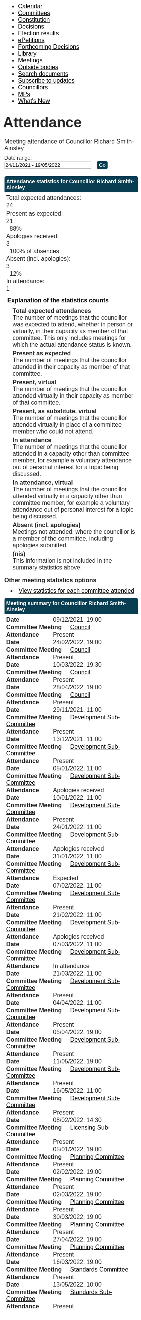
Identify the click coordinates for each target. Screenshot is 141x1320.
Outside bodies (38, 67)
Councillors (33, 87)
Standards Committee (99, 1269)
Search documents (43, 74)
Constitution (34, 20)
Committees (34, 13)
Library (27, 53)
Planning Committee (97, 1157)
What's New (34, 101)
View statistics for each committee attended (76, 591)
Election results (38, 33)
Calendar (30, 6)
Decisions (31, 26)
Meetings (30, 60)
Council (80, 627)
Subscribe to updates (46, 80)
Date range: (18, 158)
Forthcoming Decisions (48, 47)
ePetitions (31, 40)
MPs (24, 94)
